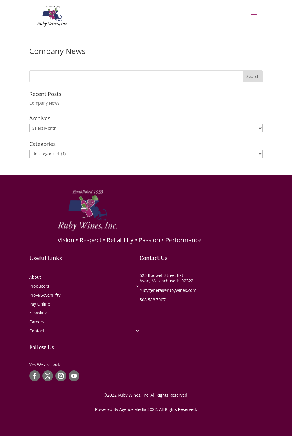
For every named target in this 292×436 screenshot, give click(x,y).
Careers (36, 322)
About (35, 277)
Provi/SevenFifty (45, 295)
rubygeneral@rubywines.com (168, 290)
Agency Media (133, 409)
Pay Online (39, 304)
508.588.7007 (153, 300)
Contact (36, 331)
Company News (57, 51)
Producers (39, 286)
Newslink (38, 313)
